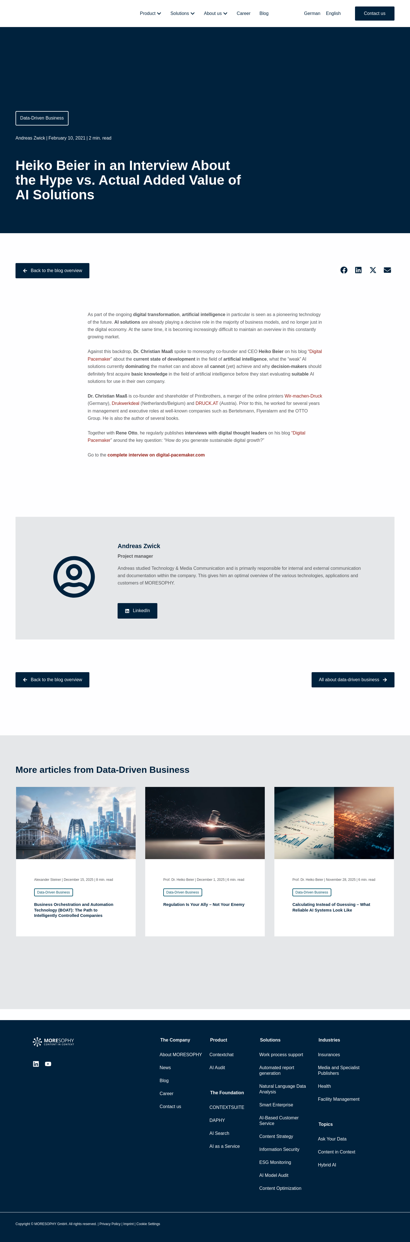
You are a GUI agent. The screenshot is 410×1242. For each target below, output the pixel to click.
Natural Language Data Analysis (282, 1089)
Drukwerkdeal (125, 405)
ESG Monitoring (275, 1162)
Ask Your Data (332, 1139)
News (165, 1067)
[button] (344, 271)
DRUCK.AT (206, 405)
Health (324, 1086)
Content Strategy (276, 1136)
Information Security (279, 1149)
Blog (164, 1080)
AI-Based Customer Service (279, 1120)
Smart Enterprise (276, 1104)
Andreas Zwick (30, 138)
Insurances (329, 1054)
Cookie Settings (148, 1224)
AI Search (219, 1133)
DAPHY (217, 1120)
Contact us (170, 1106)
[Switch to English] (333, 13)
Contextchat (221, 1054)
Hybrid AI (327, 1164)
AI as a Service (225, 1146)
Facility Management (339, 1099)
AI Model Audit (273, 1175)
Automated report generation (276, 1070)
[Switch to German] (312, 13)
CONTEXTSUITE (227, 1107)
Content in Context (336, 1152)
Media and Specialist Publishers (339, 1070)
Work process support (281, 1054)
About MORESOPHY (181, 1054)
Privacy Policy (110, 1224)
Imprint (128, 1224)
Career (166, 1093)
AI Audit (217, 1067)
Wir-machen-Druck (303, 398)
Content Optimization (280, 1188)
